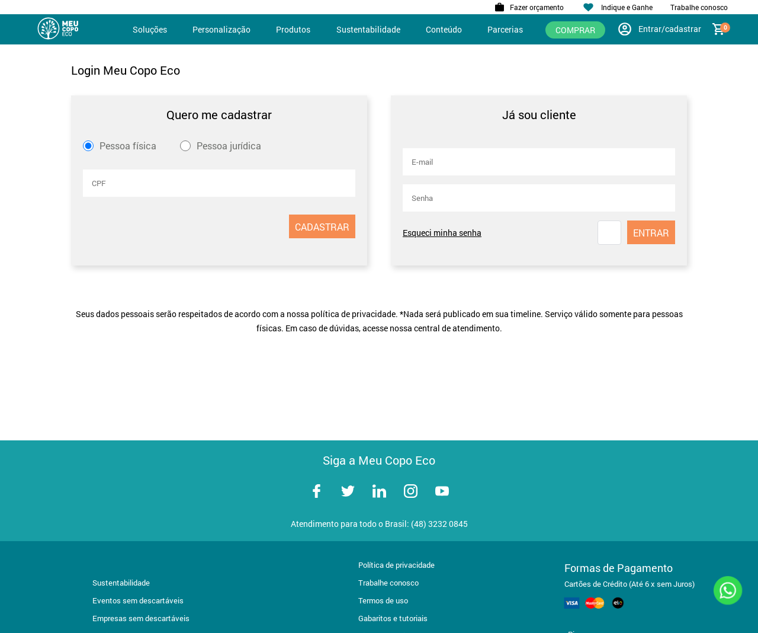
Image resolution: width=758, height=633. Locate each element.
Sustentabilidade (368, 29)
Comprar (575, 30)
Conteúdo (444, 29)
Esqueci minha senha (442, 232)
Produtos (293, 29)
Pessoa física (127, 145)
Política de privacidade (396, 565)
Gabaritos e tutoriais (393, 618)
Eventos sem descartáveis (138, 600)
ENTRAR (651, 232)
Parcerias (505, 29)
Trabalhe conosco (388, 582)
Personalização (221, 29)
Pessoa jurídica (229, 145)
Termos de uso (383, 600)
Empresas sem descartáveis (141, 618)
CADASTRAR (322, 226)
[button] (609, 232)
